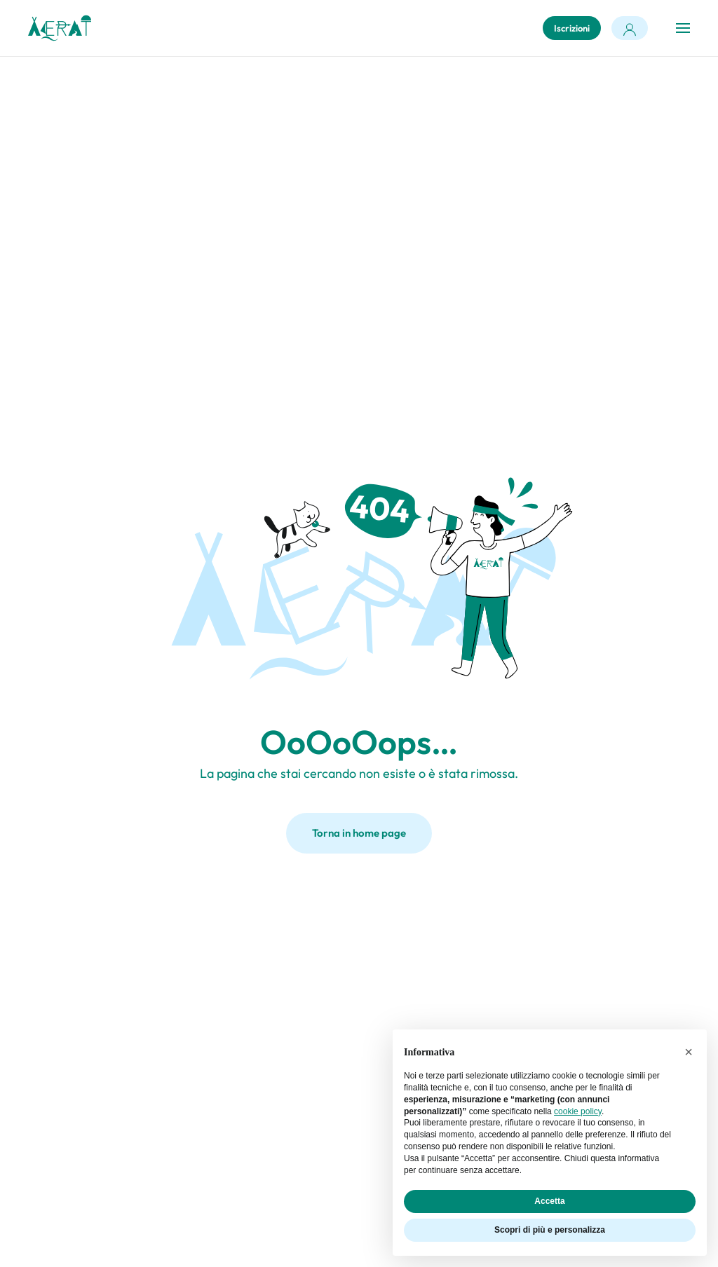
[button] (683, 28)
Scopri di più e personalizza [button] (549, 1230)
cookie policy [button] (578, 1111)
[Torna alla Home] (59, 28)
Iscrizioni (572, 28)
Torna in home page (359, 833)
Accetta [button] (549, 1201)
